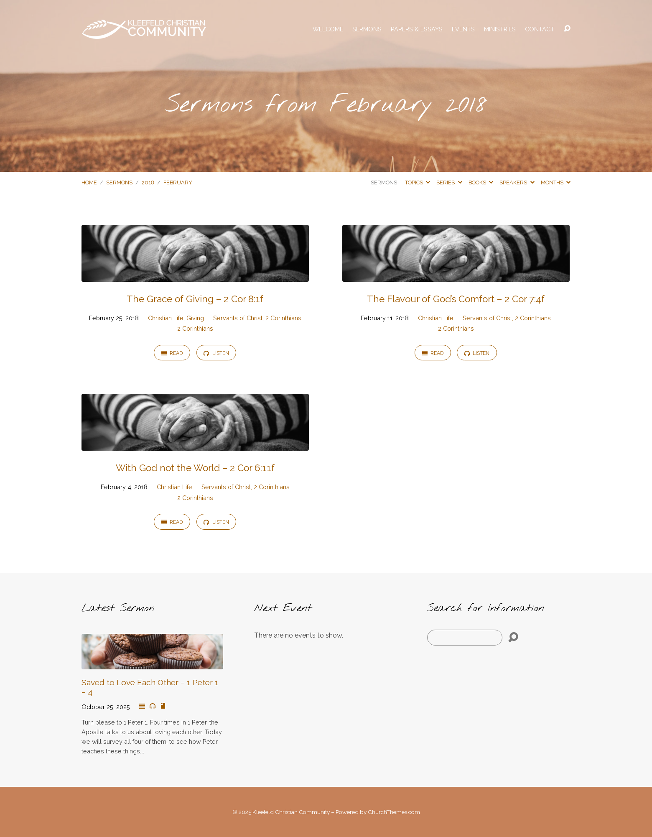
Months (555, 182)
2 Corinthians (195, 328)
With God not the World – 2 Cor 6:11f (195, 467)
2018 (148, 182)
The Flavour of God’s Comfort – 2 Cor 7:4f (456, 298)
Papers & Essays (417, 29)
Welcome (328, 29)
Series (449, 182)
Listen (216, 353)
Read (172, 353)
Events (463, 29)
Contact (539, 29)
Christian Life (165, 318)
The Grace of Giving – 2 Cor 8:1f (195, 298)
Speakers (516, 182)
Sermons (367, 29)
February (177, 182)
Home (89, 182)
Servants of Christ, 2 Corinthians (257, 318)
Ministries (500, 29)
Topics (417, 182)
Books (481, 182)
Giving (195, 318)
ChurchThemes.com (394, 812)
